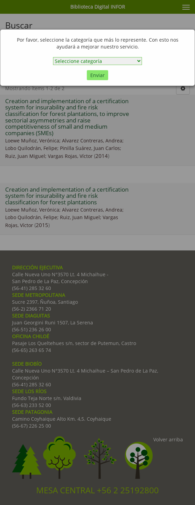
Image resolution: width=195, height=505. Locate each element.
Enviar (97, 75)
